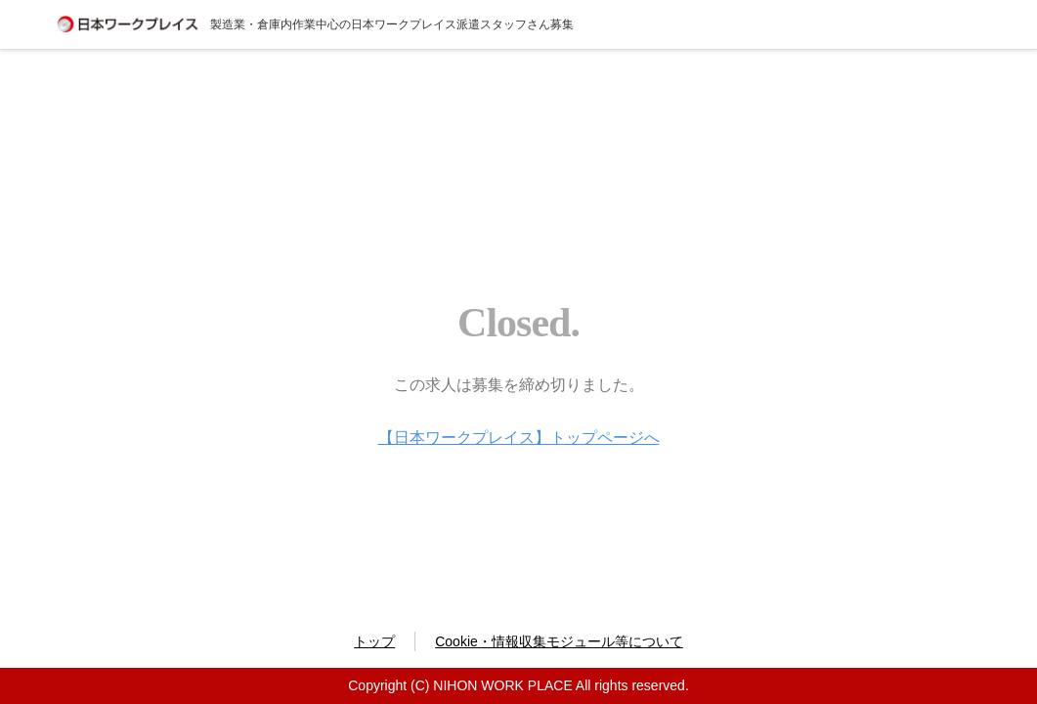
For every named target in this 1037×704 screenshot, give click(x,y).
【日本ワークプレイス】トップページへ (519, 437)
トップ (374, 641)
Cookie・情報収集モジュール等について (559, 641)
